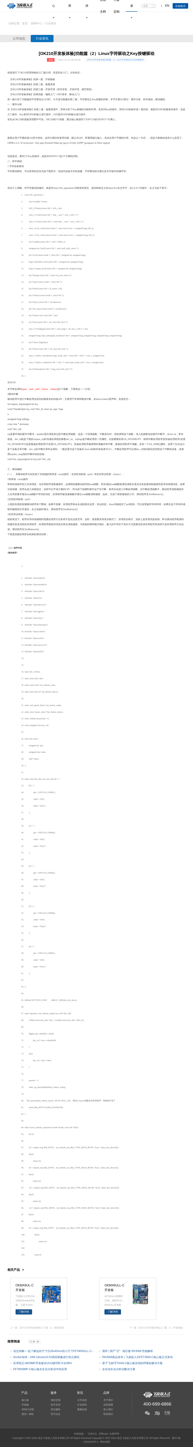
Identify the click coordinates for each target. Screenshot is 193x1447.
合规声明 (114, 1433)
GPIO (160, 109)
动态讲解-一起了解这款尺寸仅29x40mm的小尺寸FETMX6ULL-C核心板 (54, 1352)
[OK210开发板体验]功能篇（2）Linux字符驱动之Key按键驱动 (115, 60)
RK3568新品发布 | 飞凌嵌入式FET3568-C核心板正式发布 (137, 1357)
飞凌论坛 (92, 1433)
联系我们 (107, 1414)
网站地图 (105, 1441)
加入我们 (107, 1409)
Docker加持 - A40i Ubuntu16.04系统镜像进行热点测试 (46, 1357)
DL (57, 1107)
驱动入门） (75, 94)
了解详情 (24, 1311)
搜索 (153, 6)
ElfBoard (103, 1433)
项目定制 (55, 1399)
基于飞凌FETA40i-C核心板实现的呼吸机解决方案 (132, 1363)
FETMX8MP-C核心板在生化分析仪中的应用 (40, 1369)
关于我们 (107, 1399)
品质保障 (107, 1404)
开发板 (22, 84)
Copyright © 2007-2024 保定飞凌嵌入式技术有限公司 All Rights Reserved (131, 1438)
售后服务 (55, 1409)
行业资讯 (44, 38)
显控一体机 (27, 1414)
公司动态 (19, 38)
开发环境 (50, 89)
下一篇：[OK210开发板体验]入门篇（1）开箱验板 (156, 1327)
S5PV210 (42, 792)
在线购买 (180, 5)
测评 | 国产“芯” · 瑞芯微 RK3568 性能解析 (127, 1351)
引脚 (110, 119)
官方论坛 (55, 1414)
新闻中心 (36, 23)
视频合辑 (81, 1409)
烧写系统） (88, 89)
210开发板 (20, 79)
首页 (25, 23)
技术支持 (55, 1404)
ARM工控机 (27, 1409)
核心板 (75, 119)
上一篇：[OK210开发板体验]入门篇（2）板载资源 (37, 1327)
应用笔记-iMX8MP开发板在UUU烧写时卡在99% (42, 1363)
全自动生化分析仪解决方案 (118, 1369)
